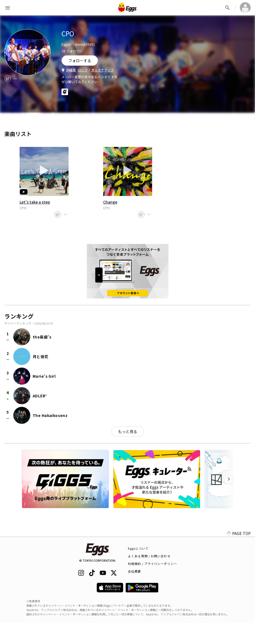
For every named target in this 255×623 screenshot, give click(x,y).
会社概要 (134, 571)
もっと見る (127, 431)
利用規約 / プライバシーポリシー (152, 563)
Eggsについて (138, 548)
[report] (15, 78)
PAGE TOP (239, 533)
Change (110, 202)
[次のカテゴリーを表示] (229, 479)
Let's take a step (35, 202)
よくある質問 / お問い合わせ (149, 556)
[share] (7, 78)
